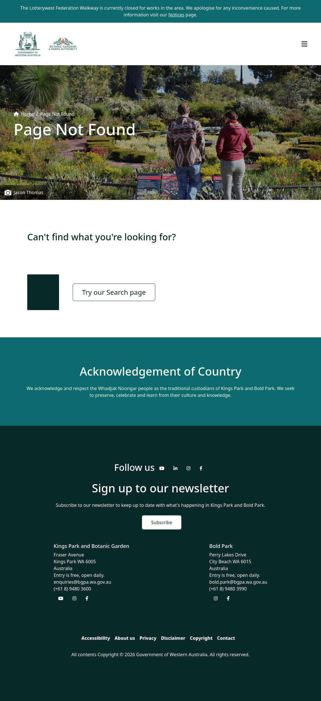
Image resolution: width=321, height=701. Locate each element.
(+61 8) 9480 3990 (228, 589)
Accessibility (95, 638)
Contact (226, 638)
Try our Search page (114, 292)
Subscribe (161, 522)
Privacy (148, 638)
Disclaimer (173, 638)
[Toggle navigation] (304, 44)
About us (125, 638)
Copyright (201, 638)
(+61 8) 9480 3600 (72, 589)
